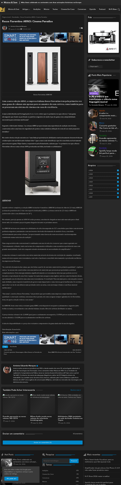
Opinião (92, 9)
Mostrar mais (75, 390)
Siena (64, 231)
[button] (119, 9)
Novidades (15, 17)
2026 (104, 170)
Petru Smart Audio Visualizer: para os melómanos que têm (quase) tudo (99, 461)
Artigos (25, 9)
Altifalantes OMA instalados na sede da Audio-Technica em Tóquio (70, 418)
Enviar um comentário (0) (42, 442)
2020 (104, 193)
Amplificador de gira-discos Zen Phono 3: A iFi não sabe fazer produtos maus (102, 469)
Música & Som (13, 9)
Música (46, 9)
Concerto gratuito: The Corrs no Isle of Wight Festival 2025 (108, 127)
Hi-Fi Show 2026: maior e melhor (97, 476)
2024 (104, 178)
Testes (55, 9)
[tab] (14, 9)
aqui (16, 332)
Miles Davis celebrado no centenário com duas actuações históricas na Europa (51, 2)
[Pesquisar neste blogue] (56, 461)
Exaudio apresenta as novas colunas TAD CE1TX (14, 417)
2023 (104, 182)
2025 (104, 174)
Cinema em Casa (67, 9)
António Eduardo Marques (24, 366)
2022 (104, 185)
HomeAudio (16, 329)
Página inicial (6, 17)
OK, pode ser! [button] (11, 478)
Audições (37, 9)
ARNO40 (27, 219)
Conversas (82, 9)
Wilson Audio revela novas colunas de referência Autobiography (41, 418)
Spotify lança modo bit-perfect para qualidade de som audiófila (108, 152)
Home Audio (34, 114)
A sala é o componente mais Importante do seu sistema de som (107, 114)
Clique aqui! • (94, 66)
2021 (104, 189)
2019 (104, 197)
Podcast (102, 9)
